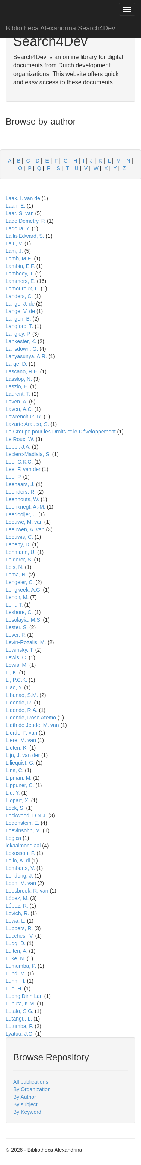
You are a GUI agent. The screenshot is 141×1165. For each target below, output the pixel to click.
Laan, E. (15, 206)
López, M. (17, 898)
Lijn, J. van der (23, 755)
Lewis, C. (16, 657)
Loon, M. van (21, 883)
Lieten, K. (17, 748)
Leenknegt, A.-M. (25, 507)
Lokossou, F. (20, 853)
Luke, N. (15, 958)
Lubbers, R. (19, 928)
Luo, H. (14, 989)
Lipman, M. (19, 778)
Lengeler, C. (20, 582)
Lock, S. (15, 808)
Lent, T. (14, 605)
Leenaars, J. (20, 484)
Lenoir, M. (17, 597)
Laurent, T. (18, 394)
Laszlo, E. (17, 386)
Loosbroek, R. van (27, 891)
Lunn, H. (16, 981)
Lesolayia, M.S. (24, 620)
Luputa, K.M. (20, 1004)
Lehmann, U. (21, 552)
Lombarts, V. (20, 868)
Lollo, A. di (18, 861)
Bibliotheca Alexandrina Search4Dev (60, 28)
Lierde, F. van (21, 733)
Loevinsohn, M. (23, 830)
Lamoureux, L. (22, 289)
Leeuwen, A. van (25, 529)
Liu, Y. (13, 793)
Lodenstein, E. (22, 823)
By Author (24, 1097)
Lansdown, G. (22, 349)
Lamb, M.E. (19, 259)
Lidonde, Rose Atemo (31, 718)
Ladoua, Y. (18, 228)
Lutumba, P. (19, 1026)
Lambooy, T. (20, 274)
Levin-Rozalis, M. (26, 642)
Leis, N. (14, 567)
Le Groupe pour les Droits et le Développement (61, 432)
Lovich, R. (17, 913)
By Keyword (27, 1112)
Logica (13, 838)
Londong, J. (19, 876)
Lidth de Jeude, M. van (32, 725)
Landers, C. (19, 296)
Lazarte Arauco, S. (27, 424)
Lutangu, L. (19, 1019)
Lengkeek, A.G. (24, 590)
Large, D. (16, 364)
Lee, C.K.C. (19, 462)
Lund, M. (16, 973)
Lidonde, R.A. (22, 710)
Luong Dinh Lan (24, 996)
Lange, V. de (20, 311)
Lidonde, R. (19, 703)
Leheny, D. (18, 544)
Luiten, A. (16, 951)
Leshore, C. (19, 612)
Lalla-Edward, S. (25, 236)
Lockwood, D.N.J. (26, 815)
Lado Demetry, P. (25, 221)
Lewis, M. (17, 665)
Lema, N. (16, 575)
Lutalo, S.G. (19, 1011)
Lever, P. (16, 635)
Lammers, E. (20, 281)
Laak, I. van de (23, 198)
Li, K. (12, 672)
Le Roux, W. (20, 439)
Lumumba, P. (21, 966)
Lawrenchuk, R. (24, 417)
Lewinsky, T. (20, 650)
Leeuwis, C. (19, 537)
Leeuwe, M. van (24, 522)
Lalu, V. (14, 243)
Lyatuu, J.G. (20, 1034)
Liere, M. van (21, 740)
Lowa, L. (16, 921)
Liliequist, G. (20, 763)
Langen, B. (18, 319)
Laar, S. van (20, 213)
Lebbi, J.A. (18, 447)
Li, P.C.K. (16, 680)
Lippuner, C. (20, 785)
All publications (30, 1082)
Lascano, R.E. (22, 371)
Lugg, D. (16, 943)
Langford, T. (19, 326)
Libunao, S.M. (22, 695)
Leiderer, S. (19, 560)
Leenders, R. (21, 492)
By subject (25, 1104)
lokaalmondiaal (23, 846)
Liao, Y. (14, 687)
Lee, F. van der (23, 469)
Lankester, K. (21, 341)
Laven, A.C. (19, 409)
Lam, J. (14, 251)
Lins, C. (14, 770)
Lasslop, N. (19, 379)
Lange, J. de (20, 304)
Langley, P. (18, 334)
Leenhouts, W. (22, 499)
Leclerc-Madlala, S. (28, 454)
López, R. (17, 906)
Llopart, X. (18, 800)
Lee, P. (14, 477)
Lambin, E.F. (20, 266)
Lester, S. (17, 627)
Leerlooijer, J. (21, 514)
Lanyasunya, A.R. (26, 356)
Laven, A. (16, 401)
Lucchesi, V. (20, 936)
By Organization (32, 1089)
